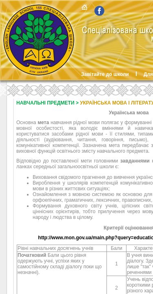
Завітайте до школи (105, 74)
